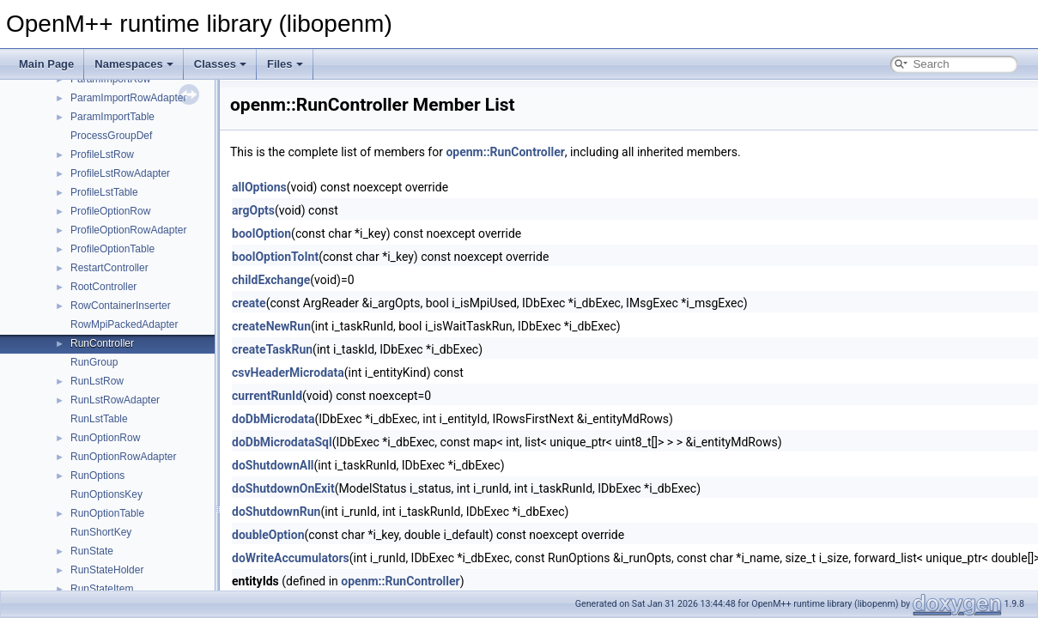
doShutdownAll (273, 465)
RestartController (109, 268)
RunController (102, 343)
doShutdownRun (276, 511)
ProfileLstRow (102, 154)
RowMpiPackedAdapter (124, 324)
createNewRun (271, 326)
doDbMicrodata (273, 419)
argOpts (253, 210)
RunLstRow (97, 381)
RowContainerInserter (120, 306)
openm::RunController (505, 152)
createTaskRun (272, 349)
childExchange (271, 280)
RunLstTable (99, 419)
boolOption (261, 233)
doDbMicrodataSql (282, 442)
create (249, 303)
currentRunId (267, 396)
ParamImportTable (112, 117)
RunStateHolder (106, 570)
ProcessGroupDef (111, 136)
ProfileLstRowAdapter (120, 173)
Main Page (46, 64)
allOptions (259, 187)
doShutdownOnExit (283, 488)
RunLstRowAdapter (115, 400)
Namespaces (133, 64)
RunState (91, 551)
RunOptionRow (105, 438)
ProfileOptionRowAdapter (128, 230)
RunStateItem (101, 589)
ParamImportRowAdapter (128, 98)
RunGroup (94, 362)
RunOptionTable (107, 513)
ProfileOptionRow (110, 211)
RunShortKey (100, 532)
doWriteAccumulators (290, 558)
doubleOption (268, 535)
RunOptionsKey (106, 494)
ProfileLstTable (104, 192)
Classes (220, 64)
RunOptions (97, 476)
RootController (103, 287)
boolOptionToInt (275, 257)
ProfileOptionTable (112, 249)
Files (285, 64)
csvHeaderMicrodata (288, 372)
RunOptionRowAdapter (123, 457)
